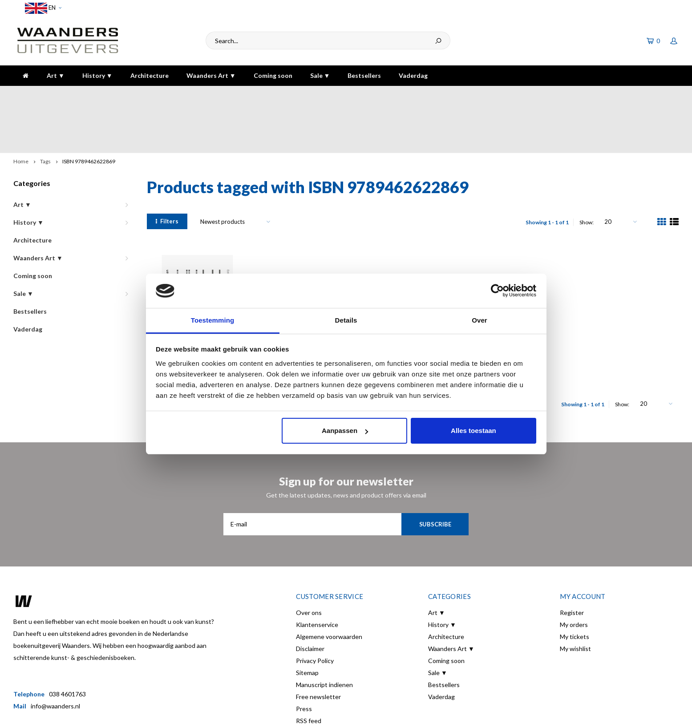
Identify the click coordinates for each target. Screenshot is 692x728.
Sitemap (307, 623)
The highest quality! (645, 94)
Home (20, 112)
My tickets (574, 587)
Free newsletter (318, 647)
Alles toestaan (473, 430)
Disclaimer (310, 599)
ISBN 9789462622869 (88, 112)
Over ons (309, 563)
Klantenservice (317, 575)
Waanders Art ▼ (211, 75)
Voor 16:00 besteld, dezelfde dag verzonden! (81, 94)
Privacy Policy (315, 611)
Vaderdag (413, 75)
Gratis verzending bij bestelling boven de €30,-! (297, 94)
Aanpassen (345, 430)
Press (304, 659)
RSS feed (308, 671)
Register (572, 563)
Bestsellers (364, 75)
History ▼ (97, 75)
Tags (45, 112)
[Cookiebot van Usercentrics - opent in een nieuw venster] (497, 291)
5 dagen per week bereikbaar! (489, 94)
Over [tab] (479, 320)
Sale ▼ (320, 75)
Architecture (149, 75)
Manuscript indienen (324, 635)
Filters (167, 172)
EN (43, 8)
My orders (574, 575)
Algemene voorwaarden (329, 587)
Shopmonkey (167, 715)
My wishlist (575, 599)
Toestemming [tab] (213, 320)
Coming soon (273, 75)
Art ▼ (56, 75)
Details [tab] (346, 320)
